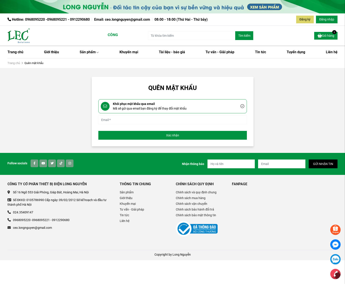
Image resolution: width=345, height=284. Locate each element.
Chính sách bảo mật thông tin (196, 215)
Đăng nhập (326, 19)
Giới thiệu (51, 52)
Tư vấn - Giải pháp (220, 52)
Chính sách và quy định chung (196, 192)
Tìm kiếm (244, 35)
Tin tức (260, 52)
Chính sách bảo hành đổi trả (195, 209)
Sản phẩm (89, 52)
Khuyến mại (128, 52)
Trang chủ (15, 52)
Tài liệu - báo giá (172, 52)
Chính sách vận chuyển (191, 203)
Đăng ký (304, 19)
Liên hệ (332, 52)
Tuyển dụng (296, 52)
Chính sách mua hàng (191, 198)
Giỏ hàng (326, 35)
